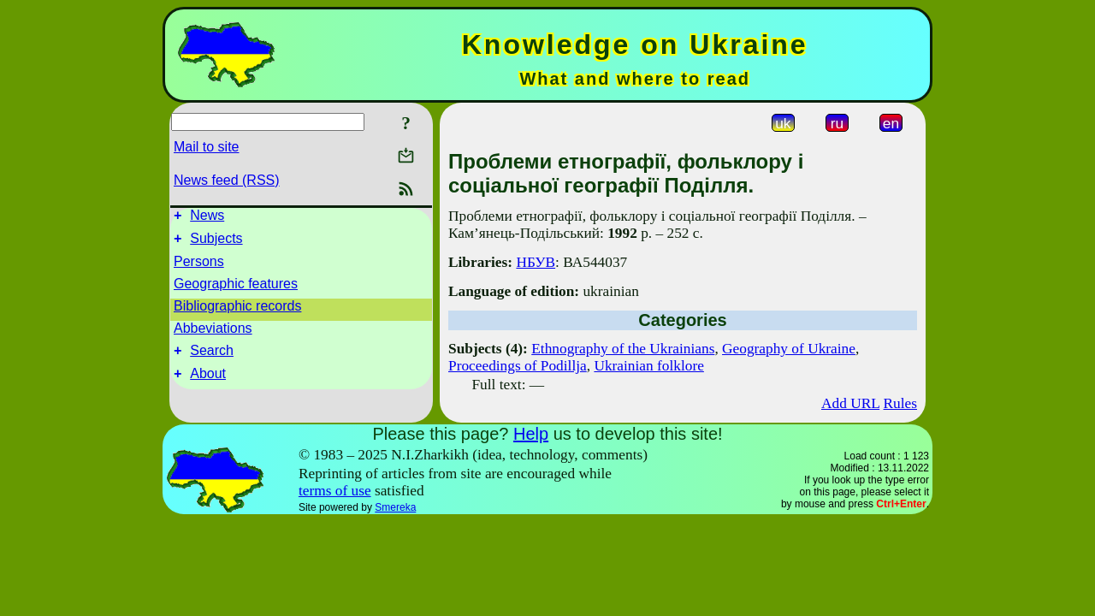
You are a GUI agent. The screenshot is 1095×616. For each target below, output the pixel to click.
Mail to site (206, 146)
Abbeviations (213, 333)
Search (212, 358)
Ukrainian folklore (648, 366)
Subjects (216, 243)
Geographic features (236, 288)
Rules (900, 403)
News (207, 217)
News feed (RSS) (227, 180)
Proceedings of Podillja (517, 366)
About (208, 383)
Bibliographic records (237, 311)
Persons (199, 266)
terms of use (335, 491)
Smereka (395, 507)
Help (530, 433)
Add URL (850, 403)
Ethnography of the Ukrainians (622, 349)
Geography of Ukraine (788, 349)
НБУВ (535, 262)
